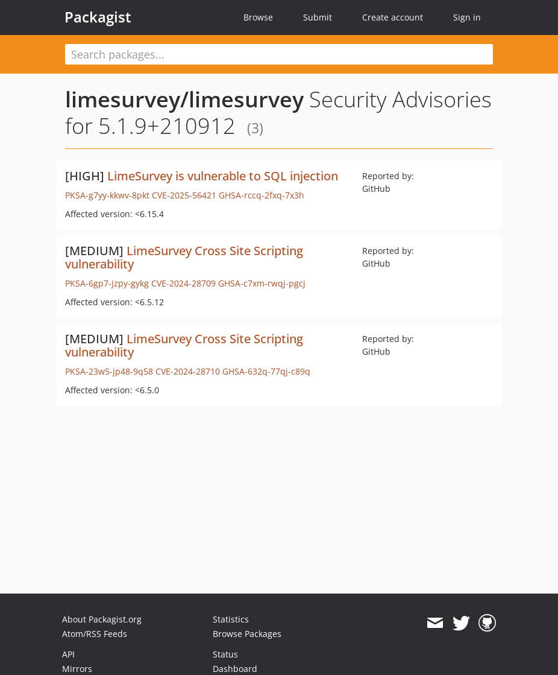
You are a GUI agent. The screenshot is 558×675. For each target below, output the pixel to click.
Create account (392, 17)
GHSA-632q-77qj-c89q (266, 371)
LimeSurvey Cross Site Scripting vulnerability (184, 257)
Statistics (231, 619)
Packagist (97, 17)
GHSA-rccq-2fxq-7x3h (261, 195)
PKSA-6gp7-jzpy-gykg (107, 283)
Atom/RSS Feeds (94, 633)
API (68, 654)
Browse (258, 17)
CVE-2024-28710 (187, 371)
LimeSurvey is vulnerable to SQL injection (222, 176)
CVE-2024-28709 (183, 283)
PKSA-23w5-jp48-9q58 (109, 371)
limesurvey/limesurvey (184, 99)
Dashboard (235, 668)
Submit (317, 17)
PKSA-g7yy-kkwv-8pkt (107, 195)
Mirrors (77, 668)
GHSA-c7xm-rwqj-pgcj (262, 283)
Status (225, 654)
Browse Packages (247, 633)
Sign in (467, 17)
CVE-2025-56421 (184, 195)
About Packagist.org (102, 619)
